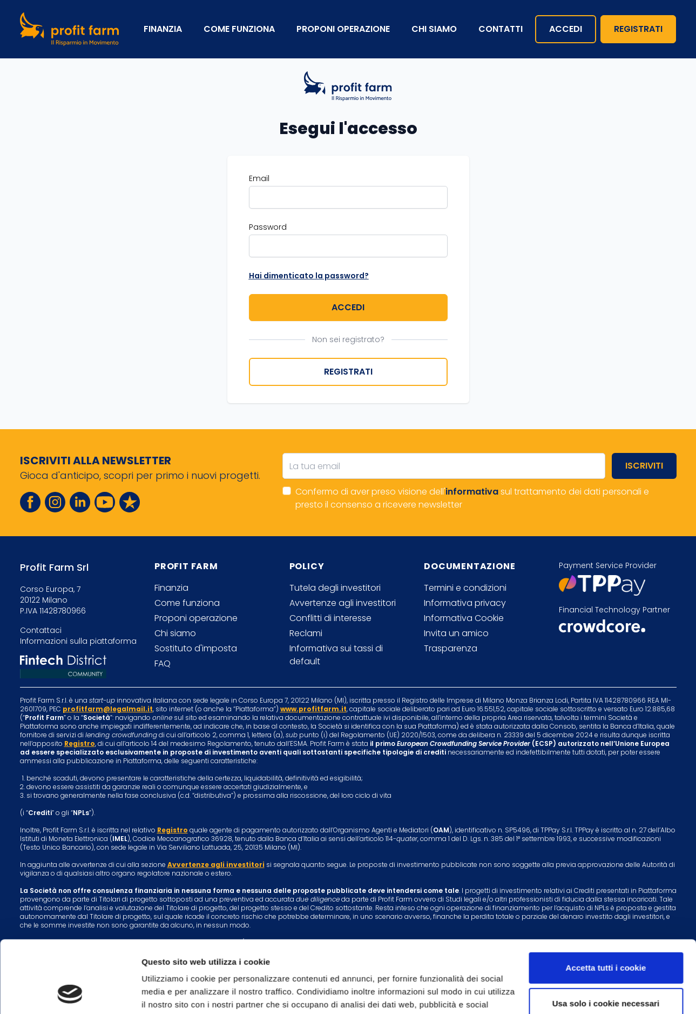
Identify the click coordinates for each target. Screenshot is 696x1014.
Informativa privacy (465, 603)
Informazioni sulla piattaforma (78, 641)
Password (268, 227)
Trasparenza (450, 648)
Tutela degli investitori (335, 588)
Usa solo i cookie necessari (606, 935)
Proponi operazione (343, 29)
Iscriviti (644, 465)
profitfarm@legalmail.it (108, 708)
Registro (79, 743)
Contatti (500, 29)
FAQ (162, 663)
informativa (471, 491)
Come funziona (239, 29)
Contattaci (41, 630)
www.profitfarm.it (313, 708)
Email (259, 178)
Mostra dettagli (170, 992)
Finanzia (163, 29)
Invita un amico (456, 633)
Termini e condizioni (465, 588)
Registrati (638, 29)
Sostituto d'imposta (195, 648)
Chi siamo (434, 29)
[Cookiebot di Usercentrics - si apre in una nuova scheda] (70, 993)
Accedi (565, 29)
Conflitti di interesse (330, 618)
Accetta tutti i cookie (606, 900)
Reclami (305, 633)
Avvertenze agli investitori (342, 603)
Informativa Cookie (464, 618)
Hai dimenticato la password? (309, 275)
